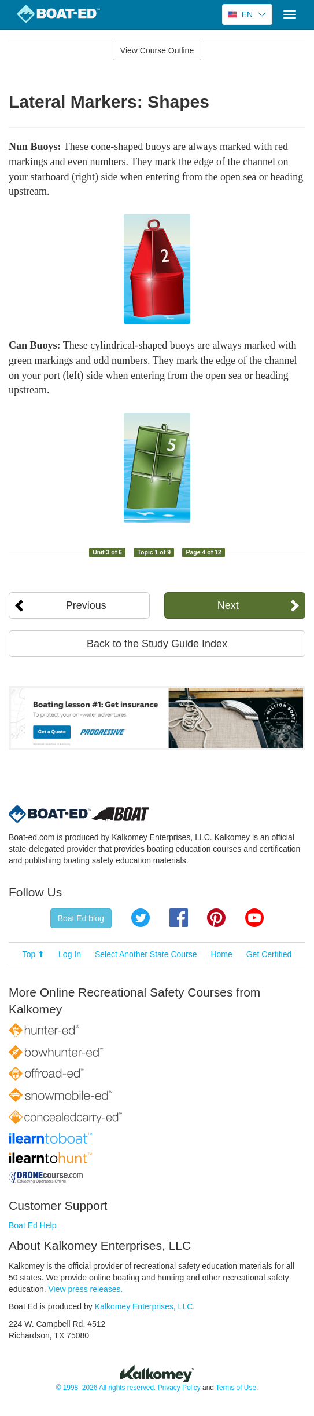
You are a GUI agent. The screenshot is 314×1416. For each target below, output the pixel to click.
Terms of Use (236, 1388)
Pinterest (216, 917)
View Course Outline (157, 50)
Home (221, 954)
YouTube (254, 917)
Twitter (140, 917)
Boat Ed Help (33, 1225)
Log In (69, 954)
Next (228, 605)
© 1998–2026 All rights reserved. (106, 1388)
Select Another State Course (146, 954)
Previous (86, 605)
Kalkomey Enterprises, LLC (144, 1306)
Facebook (178, 917)
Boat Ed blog (81, 918)
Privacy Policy (179, 1388)
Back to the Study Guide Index (157, 643)
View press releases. (86, 1289)
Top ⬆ (34, 954)
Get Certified (269, 954)
